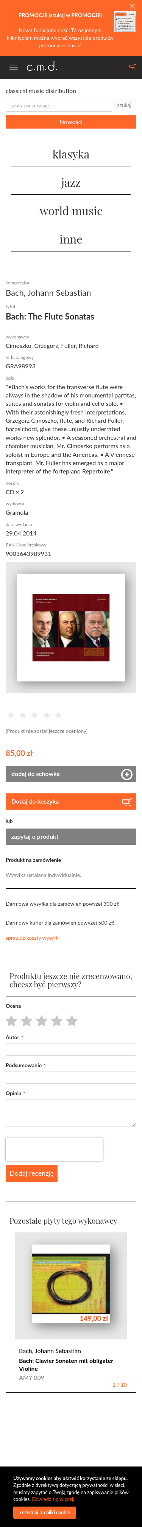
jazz (71, 182)
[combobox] (59, 105)
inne (71, 239)
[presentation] (54, 1149)
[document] (71, 1496)
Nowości (71, 121)
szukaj (124, 105)
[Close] (132, 6)
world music (70, 210)
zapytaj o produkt (35, 836)
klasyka (70, 153)
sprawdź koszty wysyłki (33, 937)
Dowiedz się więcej (52, 1499)
